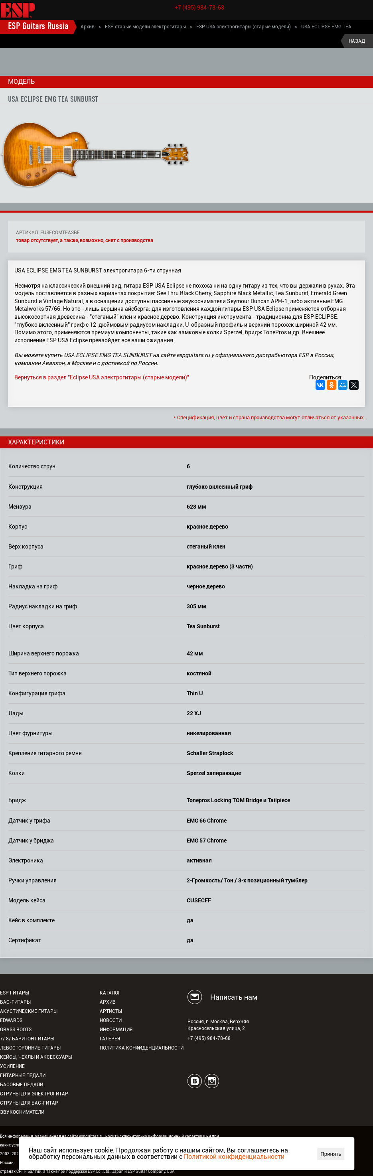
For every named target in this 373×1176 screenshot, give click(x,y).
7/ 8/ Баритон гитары (27, 1039)
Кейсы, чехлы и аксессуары (36, 1057)
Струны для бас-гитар (29, 1103)
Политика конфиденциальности (142, 1048)
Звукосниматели (22, 1112)
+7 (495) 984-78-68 (199, 7)
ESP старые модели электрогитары (145, 27)
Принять (330, 1154)
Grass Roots (16, 1029)
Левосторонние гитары (30, 1048)
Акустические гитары (28, 1011)
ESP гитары (14, 993)
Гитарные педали (22, 1075)
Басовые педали (21, 1084)
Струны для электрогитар (34, 1094)
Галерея (110, 1039)
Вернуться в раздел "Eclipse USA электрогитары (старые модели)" (101, 377)
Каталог (110, 993)
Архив (88, 27)
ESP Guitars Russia (38, 26)
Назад (357, 41)
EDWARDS (11, 1020)
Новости (111, 1020)
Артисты (111, 1011)
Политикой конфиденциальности (234, 1156)
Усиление (12, 1066)
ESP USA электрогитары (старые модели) (243, 27)
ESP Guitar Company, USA (151, 1171)
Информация (116, 1029)
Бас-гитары (15, 1002)
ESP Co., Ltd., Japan (106, 1171)
